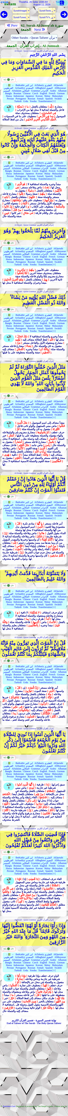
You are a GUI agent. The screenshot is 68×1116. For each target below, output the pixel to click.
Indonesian (18, 96)
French (52, 93)
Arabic (53, 91)
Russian (31, 98)
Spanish (49, 98)
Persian (10, 98)
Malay (47, 96)
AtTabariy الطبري (43, 85)
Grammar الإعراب (39, 91)
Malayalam (57, 96)
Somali (40, 98)
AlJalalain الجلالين (20, 91)
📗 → (11, 85)
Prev (12, 25)
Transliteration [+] (46, 101)
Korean (39, 96)
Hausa (9, 96)
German (61, 93)
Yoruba (33, 101)
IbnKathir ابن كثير (24, 85)
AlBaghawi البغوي (44, 88)
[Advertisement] (34, 1069)
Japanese (30, 96)
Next (39, 29)
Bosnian (17, 93)
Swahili (58, 98)
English (43, 93)
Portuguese (21, 98)
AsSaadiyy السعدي (24, 88)
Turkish (18, 101)
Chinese (27, 93)
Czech (35, 93)
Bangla (8, 93)
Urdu (25, 101)
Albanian (62, 91)
